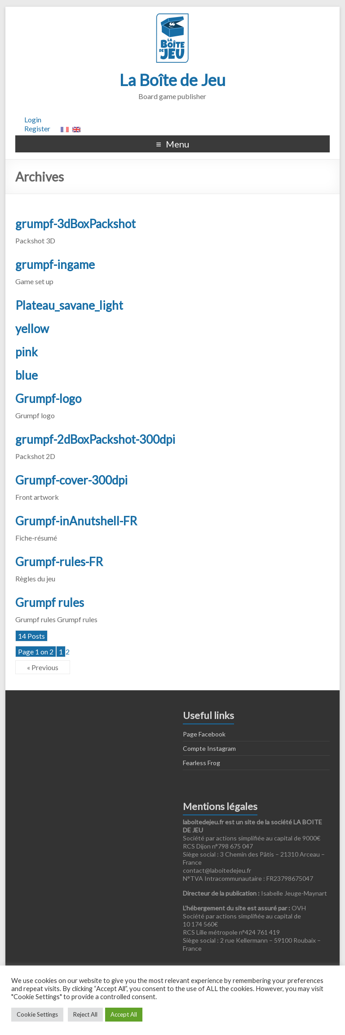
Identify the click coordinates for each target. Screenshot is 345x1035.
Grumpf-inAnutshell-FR (76, 521)
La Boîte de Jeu (172, 80)
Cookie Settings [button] (37, 1014)
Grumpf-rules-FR (59, 561)
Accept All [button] (124, 1014)
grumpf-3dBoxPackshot (75, 224)
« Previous (42, 667)
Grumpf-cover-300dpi (71, 480)
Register (37, 128)
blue (26, 375)
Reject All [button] (85, 1014)
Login (32, 119)
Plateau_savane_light (69, 305)
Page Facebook (204, 734)
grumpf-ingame (55, 264)
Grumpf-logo (48, 398)
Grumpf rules (49, 602)
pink (26, 352)
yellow (32, 328)
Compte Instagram (209, 748)
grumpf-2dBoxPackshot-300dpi (95, 439)
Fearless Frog (201, 763)
